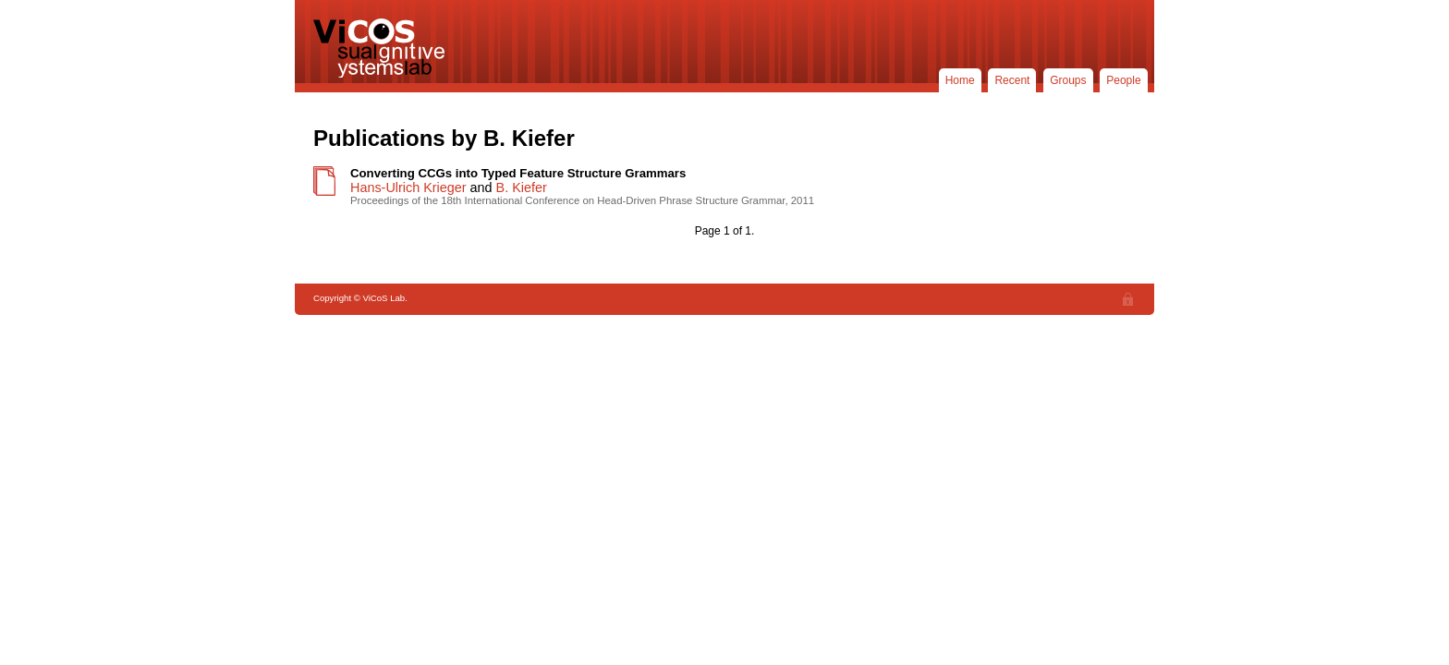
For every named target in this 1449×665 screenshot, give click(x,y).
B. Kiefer (521, 187)
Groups (1068, 80)
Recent (1011, 80)
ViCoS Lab (382, 48)
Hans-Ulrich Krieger (408, 187)
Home (960, 80)
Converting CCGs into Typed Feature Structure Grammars (518, 173)
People (1123, 80)
